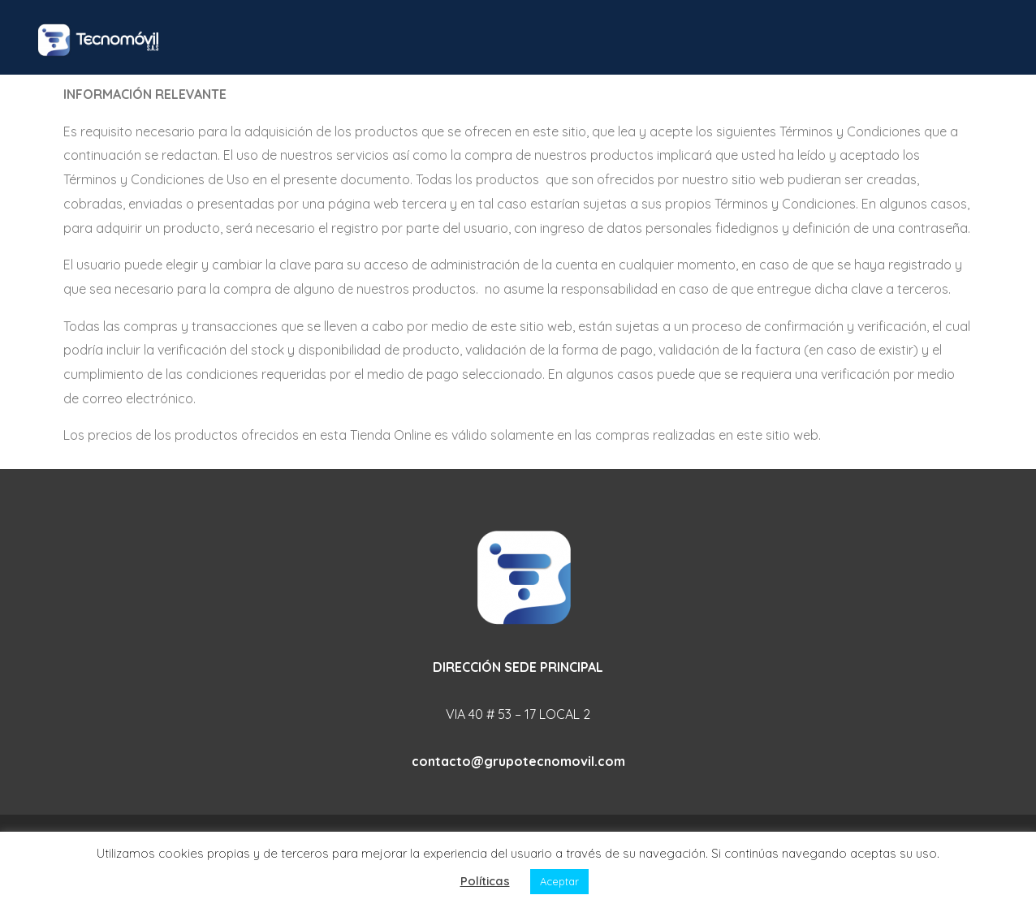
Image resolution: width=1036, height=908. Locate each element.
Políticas (485, 881)
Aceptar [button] (559, 881)
